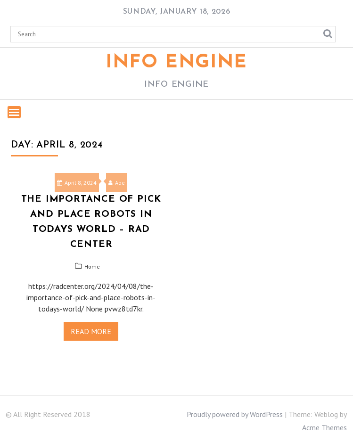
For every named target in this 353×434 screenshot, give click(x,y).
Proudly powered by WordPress (235, 414)
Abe (116, 182)
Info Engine (176, 62)
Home (92, 266)
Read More (91, 331)
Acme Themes (324, 427)
